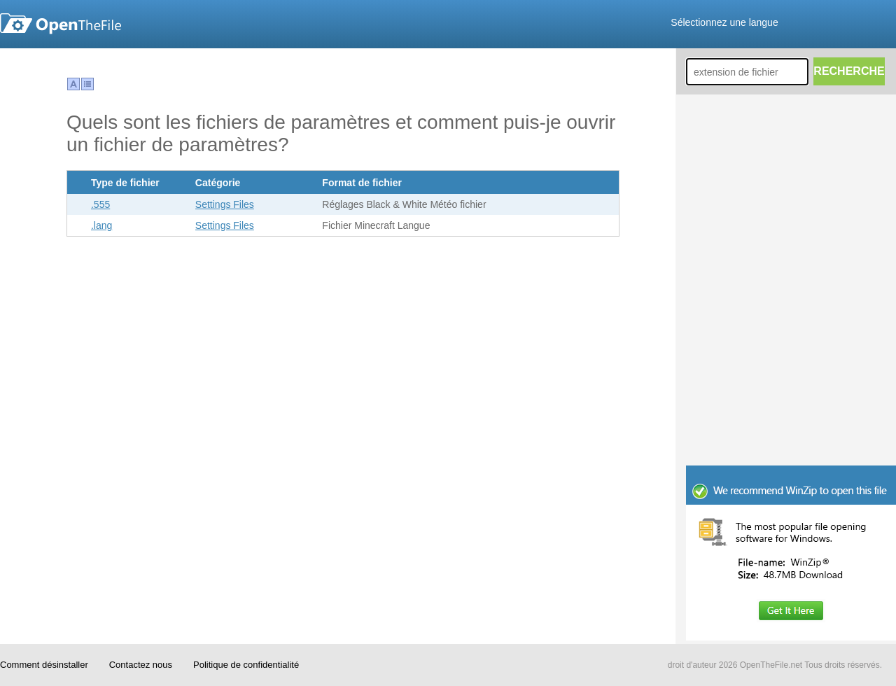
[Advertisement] (791, 371)
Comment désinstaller (44, 664)
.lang (101, 225)
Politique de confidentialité (246, 664)
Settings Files (224, 204)
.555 (100, 204)
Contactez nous (140, 664)
